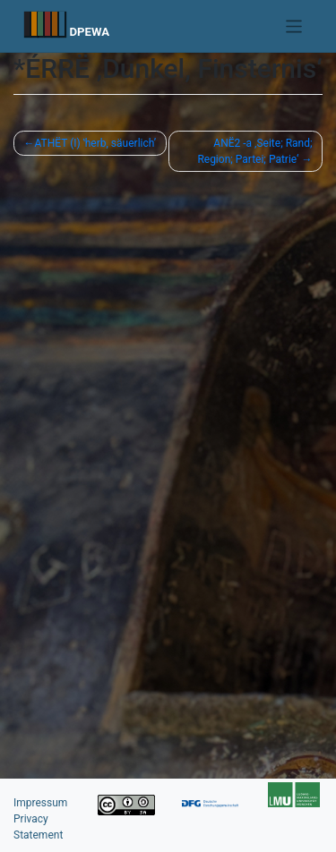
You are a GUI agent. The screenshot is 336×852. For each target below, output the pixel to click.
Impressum (40, 803)
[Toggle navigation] (294, 26)
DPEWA (89, 31)
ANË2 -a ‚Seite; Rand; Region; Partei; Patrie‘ (254, 151)
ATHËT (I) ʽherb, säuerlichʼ (96, 143)
